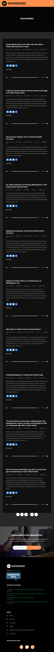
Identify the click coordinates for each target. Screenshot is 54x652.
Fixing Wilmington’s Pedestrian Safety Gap (24, 375)
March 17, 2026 (9, 189)
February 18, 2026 (10, 378)
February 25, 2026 (10, 332)
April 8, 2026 (9, 49)
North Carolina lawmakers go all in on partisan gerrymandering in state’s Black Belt (26, 470)
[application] (27, 77)
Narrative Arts (17, 571)
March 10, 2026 (9, 286)
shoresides (17, 49)
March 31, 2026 (9, 95)
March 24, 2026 (9, 142)
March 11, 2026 (9, 236)
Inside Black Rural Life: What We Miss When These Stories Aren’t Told (24, 45)
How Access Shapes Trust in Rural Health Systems (20, 597)
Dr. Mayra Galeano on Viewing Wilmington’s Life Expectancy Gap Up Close (26, 186)
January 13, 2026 (10, 428)
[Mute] (42, 77)
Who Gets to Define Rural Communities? (23, 329)
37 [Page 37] (32, 514)
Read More (9, 69)
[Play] (7, 77)
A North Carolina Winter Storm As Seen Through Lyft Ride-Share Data (26, 593)
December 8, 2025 (10, 474)
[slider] (25, 77)
